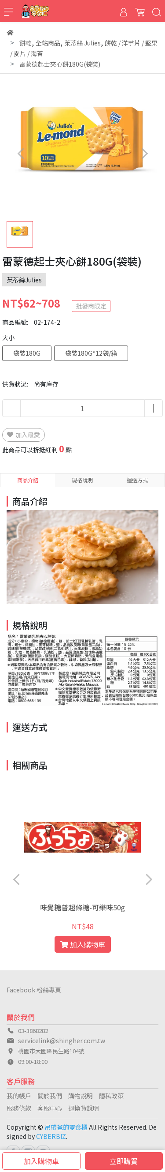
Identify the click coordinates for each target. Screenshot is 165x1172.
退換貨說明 (83, 1108)
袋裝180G (26, 353)
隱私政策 (111, 1095)
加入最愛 (23, 434)
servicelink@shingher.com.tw (61, 1040)
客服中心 (49, 1108)
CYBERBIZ (51, 1136)
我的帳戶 (19, 1095)
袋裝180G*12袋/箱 (91, 353)
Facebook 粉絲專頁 (34, 989)
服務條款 (19, 1108)
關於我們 (49, 1095)
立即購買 (124, 1161)
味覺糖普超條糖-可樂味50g (82, 907)
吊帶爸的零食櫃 (66, 1127)
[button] (144, 153)
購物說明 (80, 1095)
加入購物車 (41, 1161)
